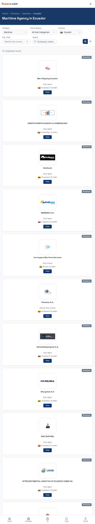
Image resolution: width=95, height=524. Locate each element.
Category (6, 28)
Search (35, 37)
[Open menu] (90, 4)
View (47, 92)
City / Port (6, 37)
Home (5, 13)
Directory (15, 13)
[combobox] (15, 32)
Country (61, 28)
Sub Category (35, 28)
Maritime (27, 13)
